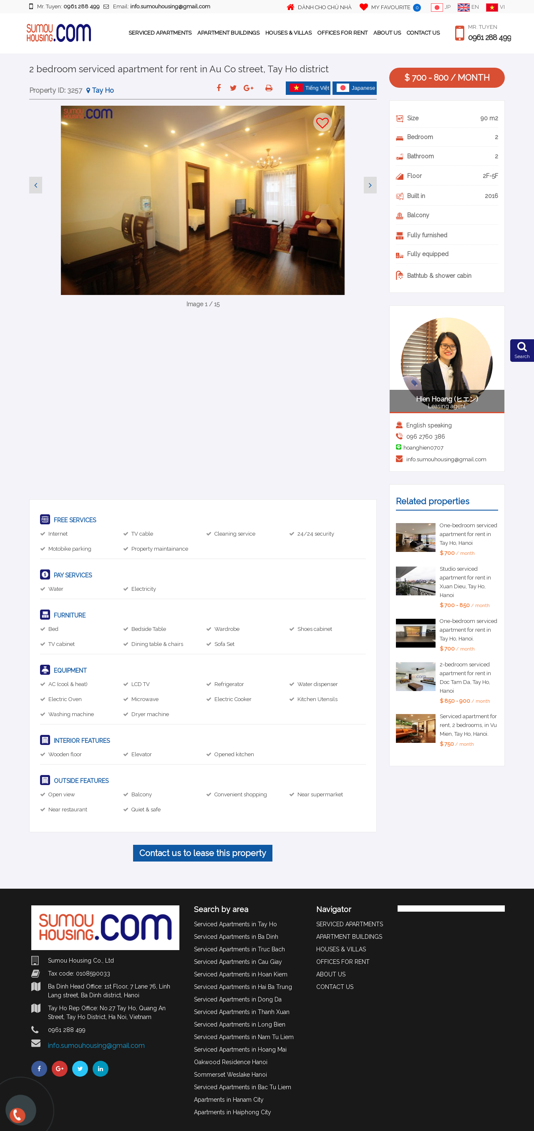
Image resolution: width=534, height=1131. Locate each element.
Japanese (356, 88)
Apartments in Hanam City (229, 1099)
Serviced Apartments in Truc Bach (239, 949)
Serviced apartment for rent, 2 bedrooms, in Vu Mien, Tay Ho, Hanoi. (468, 725)
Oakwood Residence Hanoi (230, 1062)
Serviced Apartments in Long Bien (239, 1024)
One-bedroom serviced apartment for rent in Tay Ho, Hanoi (468, 534)
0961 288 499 (489, 37)
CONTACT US (423, 33)
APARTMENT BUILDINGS (228, 33)
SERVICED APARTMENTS (159, 33)
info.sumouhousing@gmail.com (446, 459)
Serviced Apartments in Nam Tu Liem (244, 1037)
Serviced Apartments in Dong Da (238, 999)
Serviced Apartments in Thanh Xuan (242, 1012)
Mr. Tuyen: (64, 6)
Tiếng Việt (309, 88)
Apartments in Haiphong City (232, 1112)
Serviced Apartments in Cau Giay (238, 961)
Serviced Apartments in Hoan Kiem (240, 974)
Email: (156, 6)
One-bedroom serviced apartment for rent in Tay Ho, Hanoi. (468, 630)
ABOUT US (387, 33)
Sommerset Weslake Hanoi (230, 1074)
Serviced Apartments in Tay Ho (235, 924)
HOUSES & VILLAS (288, 33)
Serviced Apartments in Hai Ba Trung (243, 987)
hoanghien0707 (423, 448)
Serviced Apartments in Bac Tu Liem (242, 1087)
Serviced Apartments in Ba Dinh (236, 936)
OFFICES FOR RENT (342, 33)
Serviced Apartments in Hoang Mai (240, 1049)
